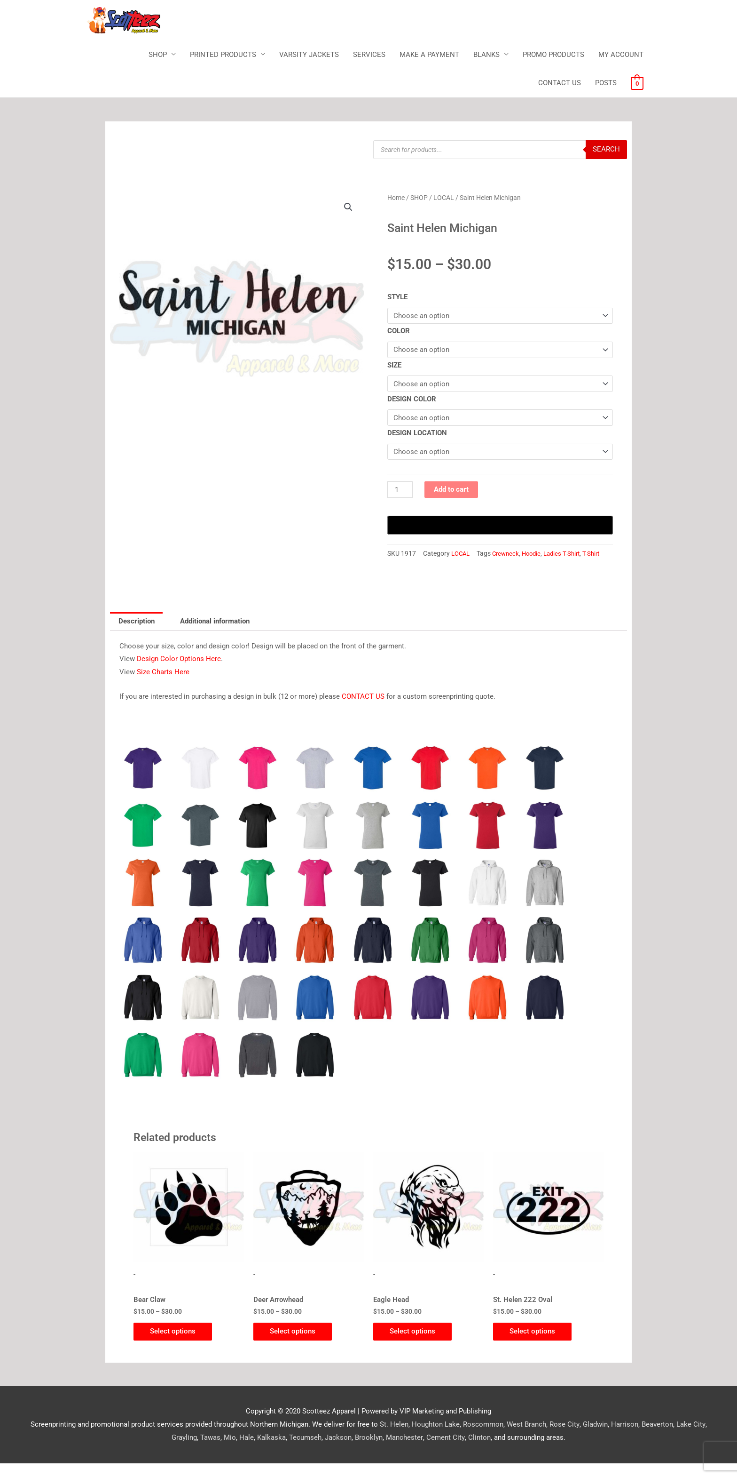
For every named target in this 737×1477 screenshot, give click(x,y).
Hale (233, 1451)
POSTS (606, 83)
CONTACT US (559, 83)
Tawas (197, 1451)
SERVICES (369, 54)
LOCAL (443, 197)
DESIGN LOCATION (417, 434)
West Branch (512, 1438)
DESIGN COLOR (411, 399)
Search (606, 149)
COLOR (398, 331)
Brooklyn (355, 1451)
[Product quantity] (400, 490)
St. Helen (380, 1438)
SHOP (158, 54)
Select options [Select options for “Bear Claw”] (175, 1344)
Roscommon (469, 1438)
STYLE (397, 297)
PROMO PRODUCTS (553, 54)
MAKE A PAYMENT (429, 54)
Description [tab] (136, 633)
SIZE (394, 365)
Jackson (324, 1451)
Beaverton (643, 1438)
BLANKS (486, 54)
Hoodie (444, 565)
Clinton (465, 1451)
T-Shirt (509, 565)
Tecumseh (291, 1451)
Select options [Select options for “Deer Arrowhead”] (295, 1344)
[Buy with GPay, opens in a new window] (500, 526)
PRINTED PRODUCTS (223, 54)
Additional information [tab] (215, 633)
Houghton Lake (422, 1438)
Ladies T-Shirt (477, 565)
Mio (216, 1451)
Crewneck (417, 565)
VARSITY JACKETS (309, 54)
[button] (348, 207)
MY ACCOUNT (620, 54)
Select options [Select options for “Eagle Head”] (415, 1344)
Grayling (706, 1438)
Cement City (431, 1451)
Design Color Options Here (179, 671)
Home (396, 197)
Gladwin (580, 1438)
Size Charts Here (163, 684)
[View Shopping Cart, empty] (637, 83)
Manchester (390, 1451)
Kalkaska (257, 1451)
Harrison (610, 1438)
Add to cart (451, 490)
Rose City (550, 1438)
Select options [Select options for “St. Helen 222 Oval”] (534, 1344)
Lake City (676, 1438)
